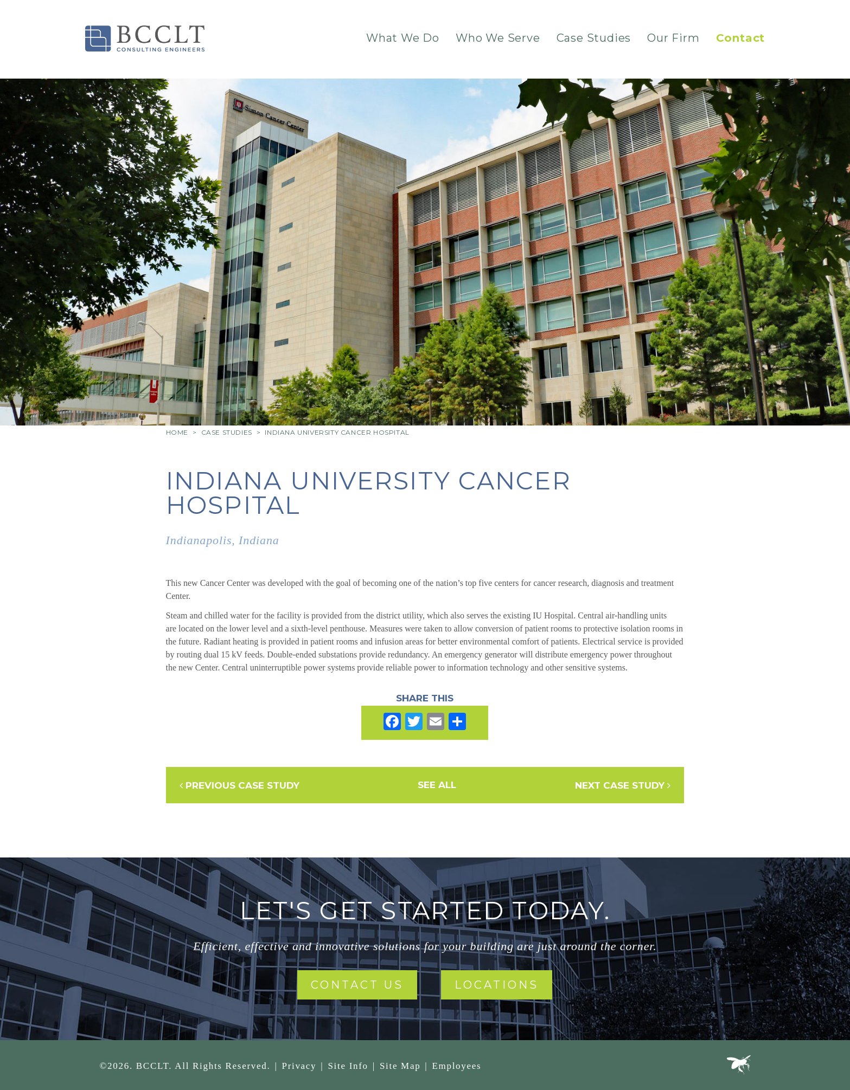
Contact (740, 37)
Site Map (400, 1066)
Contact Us (357, 984)
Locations (497, 984)
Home (177, 432)
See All (437, 784)
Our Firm (673, 37)
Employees (456, 1066)
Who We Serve (498, 37)
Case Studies (594, 37)
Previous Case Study (239, 785)
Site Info (348, 1066)
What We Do (402, 37)
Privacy (299, 1066)
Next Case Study (622, 785)
